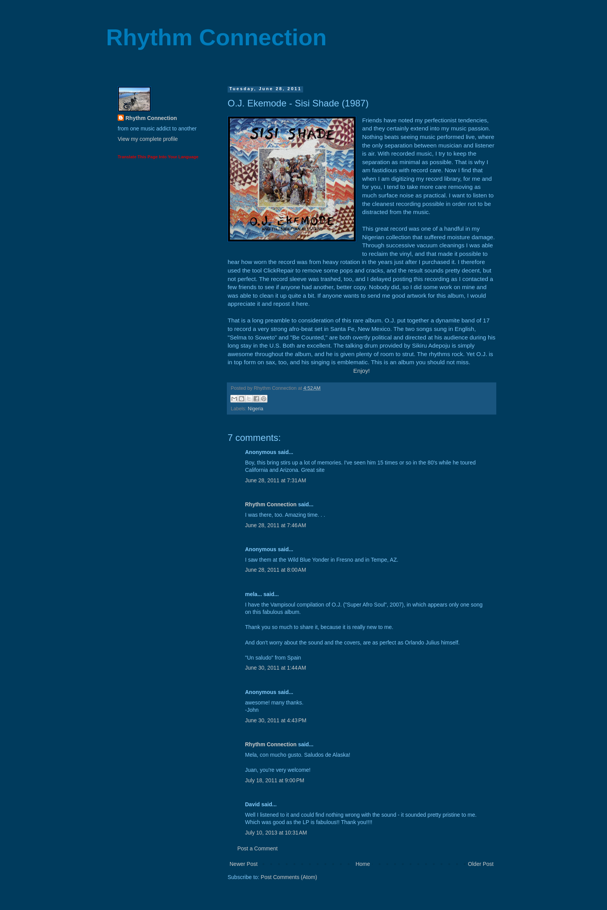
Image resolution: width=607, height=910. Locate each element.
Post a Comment (257, 848)
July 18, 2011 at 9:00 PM (274, 780)
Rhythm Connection (216, 37)
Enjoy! (361, 370)
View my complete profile (148, 139)
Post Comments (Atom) (289, 877)
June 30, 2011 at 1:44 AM (275, 668)
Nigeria (255, 408)
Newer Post (243, 864)
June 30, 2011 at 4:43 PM (275, 720)
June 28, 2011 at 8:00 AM (275, 570)
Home (362, 864)
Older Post (481, 864)
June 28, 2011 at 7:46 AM (275, 525)
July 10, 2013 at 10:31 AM (276, 832)
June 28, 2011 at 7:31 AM (275, 480)
